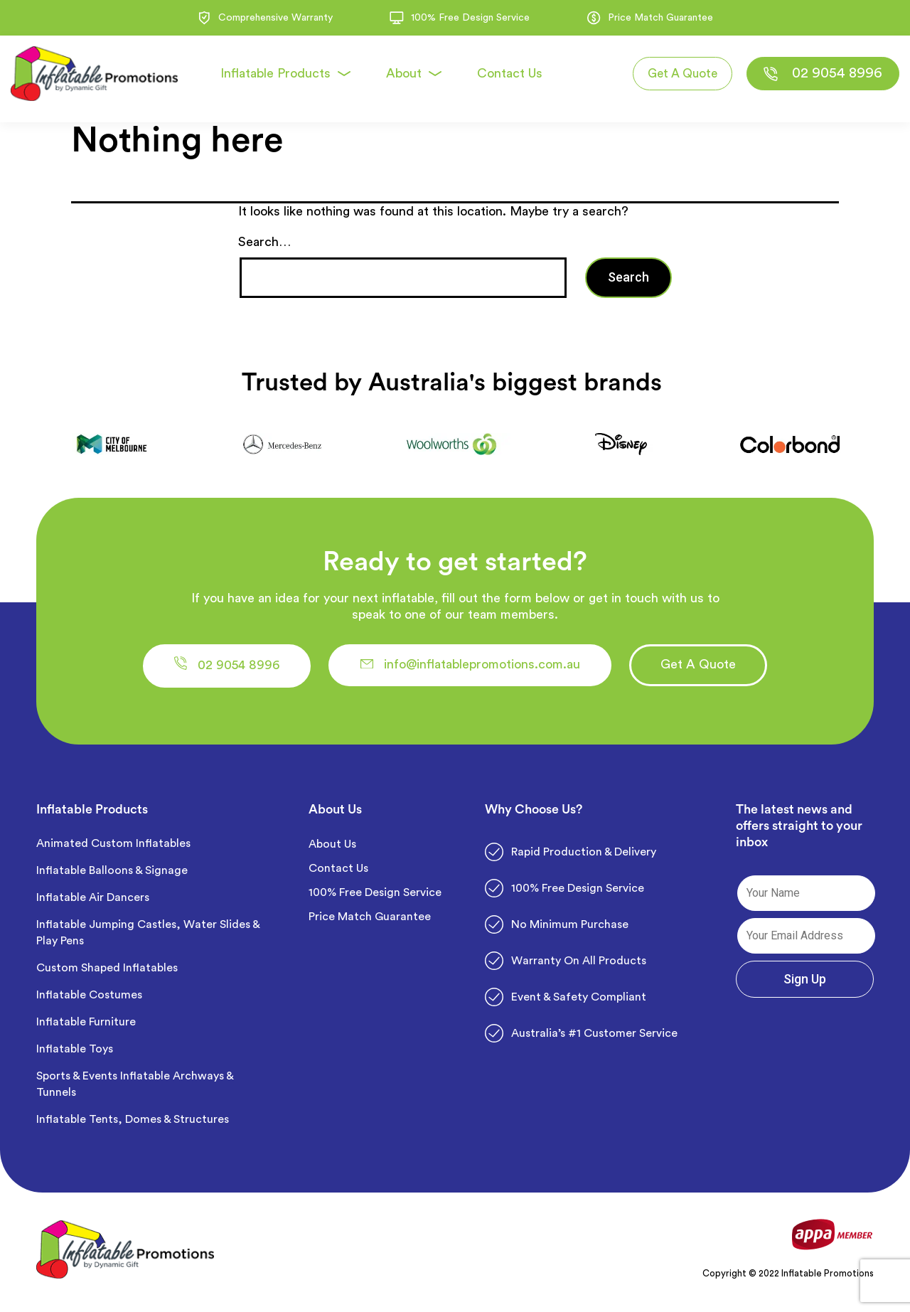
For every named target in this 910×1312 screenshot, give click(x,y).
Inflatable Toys (76, 1054)
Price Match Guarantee (370, 921)
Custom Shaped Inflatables (107, 972)
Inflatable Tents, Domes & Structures (132, 1124)
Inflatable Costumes (89, 1000)
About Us (332, 849)
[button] (250, 668)
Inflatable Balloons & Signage (112, 875)
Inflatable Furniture (87, 1027)
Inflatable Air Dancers (92, 902)
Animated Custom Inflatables (113, 848)
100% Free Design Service (375, 897)
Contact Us (338, 873)
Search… (264, 241)
